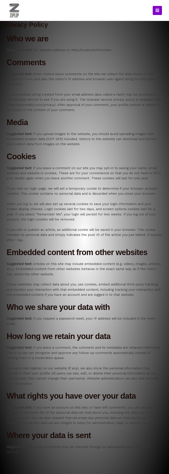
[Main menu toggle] (157, 16)
